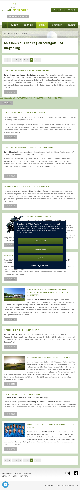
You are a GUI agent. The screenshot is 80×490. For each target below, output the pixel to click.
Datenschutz (6, 476)
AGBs (15, 476)
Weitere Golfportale (16, 17)
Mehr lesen (11, 92)
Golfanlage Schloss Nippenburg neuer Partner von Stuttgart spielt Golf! (31, 98)
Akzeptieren (40, 241)
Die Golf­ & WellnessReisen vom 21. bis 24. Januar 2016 (26, 187)
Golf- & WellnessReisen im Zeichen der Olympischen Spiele (28, 147)
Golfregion (14, 25)
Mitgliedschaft (7, 474)
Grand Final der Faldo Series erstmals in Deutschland (50, 357)
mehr (40, 258)
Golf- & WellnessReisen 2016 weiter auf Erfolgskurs (26, 70)
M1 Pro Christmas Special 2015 (40, 216)
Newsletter (23, 476)
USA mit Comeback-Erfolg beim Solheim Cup (22, 395)
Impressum (27, 474)
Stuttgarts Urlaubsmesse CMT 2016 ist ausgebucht (25, 113)
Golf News (42, 25)
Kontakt (18, 474)
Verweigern (40, 249)
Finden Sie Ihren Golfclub (64, 10)
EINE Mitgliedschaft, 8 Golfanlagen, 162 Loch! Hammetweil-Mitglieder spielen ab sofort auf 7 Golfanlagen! (47, 292)
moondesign (49, 485)
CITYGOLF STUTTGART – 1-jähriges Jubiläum (21, 330)
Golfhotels (72, 25)
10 (36, 60)
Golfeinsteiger (57, 25)
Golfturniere (28, 25)
